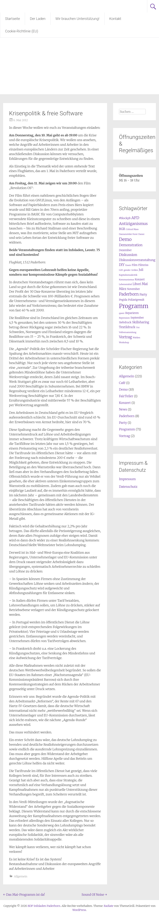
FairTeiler (126, 396)
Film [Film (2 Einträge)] (135, 265)
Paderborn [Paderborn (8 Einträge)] (129, 294)
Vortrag (124, 436)
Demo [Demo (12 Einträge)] (125, 239)
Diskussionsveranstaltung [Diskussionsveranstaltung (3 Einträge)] (137, 260)
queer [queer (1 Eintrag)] (122, 313)
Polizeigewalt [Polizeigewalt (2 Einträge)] (136, 299)
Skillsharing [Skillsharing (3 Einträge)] (140, 322)
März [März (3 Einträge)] (122, 289)
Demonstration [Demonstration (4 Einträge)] (130, 245)
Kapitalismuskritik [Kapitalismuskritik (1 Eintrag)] (128, 275)
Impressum (127, 479)
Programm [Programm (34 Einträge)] (133, 306)
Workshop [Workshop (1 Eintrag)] (124, 342)
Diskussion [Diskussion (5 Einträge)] (128, 254)
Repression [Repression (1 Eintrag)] (124, 318)
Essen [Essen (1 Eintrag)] (128, 265)
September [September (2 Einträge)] (137, 317)
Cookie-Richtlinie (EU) (21, 31)
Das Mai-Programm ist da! (24, 894)
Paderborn (126, 416)
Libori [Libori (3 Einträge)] (137, 284)
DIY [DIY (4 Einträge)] (122, 265)
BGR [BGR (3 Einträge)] (122, 229)
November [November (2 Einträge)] (133, 289)
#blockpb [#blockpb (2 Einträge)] (125, 218)
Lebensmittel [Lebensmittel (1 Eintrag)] (125, 284)
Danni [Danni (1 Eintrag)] (141, 234)
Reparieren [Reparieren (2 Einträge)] (132, 313)
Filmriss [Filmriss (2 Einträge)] (143, 265)
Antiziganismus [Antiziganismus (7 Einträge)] (133, 223)
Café (122, 383)
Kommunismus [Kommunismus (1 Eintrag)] (126, 279)
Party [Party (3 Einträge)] (143, 294)
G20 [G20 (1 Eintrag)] (121, 270)
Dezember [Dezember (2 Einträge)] (125, 250)
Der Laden (38, 19)
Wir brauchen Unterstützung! (77, 19)
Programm (127, 429)
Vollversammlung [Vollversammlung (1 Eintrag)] (127, 332)
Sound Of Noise (94, 894)
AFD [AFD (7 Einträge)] (135, 217)
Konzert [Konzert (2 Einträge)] (140, 279)
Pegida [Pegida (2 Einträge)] (123, 299)
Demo (123, 389)
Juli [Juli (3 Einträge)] (141, 270)
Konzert (125, 403)
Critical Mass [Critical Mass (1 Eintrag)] (132, 229)
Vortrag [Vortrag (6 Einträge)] (125, 337)
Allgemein (20, 876)
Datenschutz (128, 487)
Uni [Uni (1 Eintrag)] (137, 327)
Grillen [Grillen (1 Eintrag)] (134, 270)
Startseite (12, 19)
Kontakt (115, 19)
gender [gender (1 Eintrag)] (127, 270)
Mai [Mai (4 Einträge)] (145, 284)
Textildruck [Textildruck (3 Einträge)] (127, 327)
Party (123, 423)
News (123, 409)
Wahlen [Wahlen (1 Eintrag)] (136, 337)
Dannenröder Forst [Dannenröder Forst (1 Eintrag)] (128, 234)
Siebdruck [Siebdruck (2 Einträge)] (125, 322)
